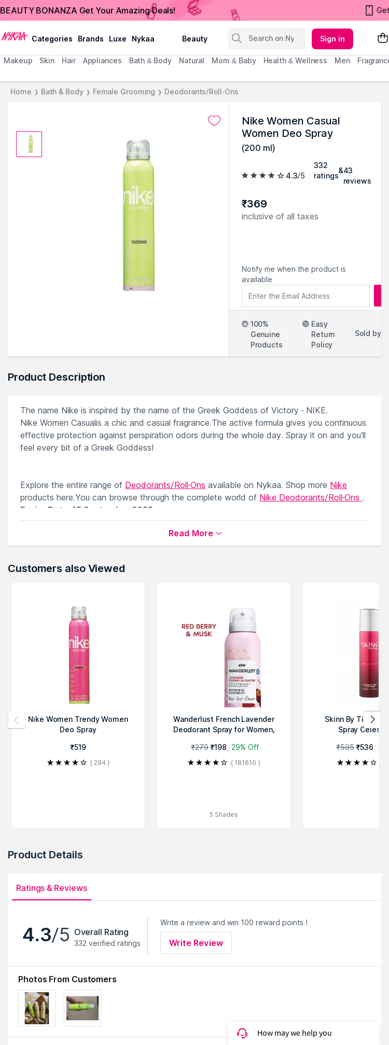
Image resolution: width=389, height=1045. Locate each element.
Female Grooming (124, 91)
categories (52, 38)
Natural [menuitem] (191, 60)
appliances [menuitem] (102, 60)
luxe (118, 38)
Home (21, 91)
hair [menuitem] (69, 60)
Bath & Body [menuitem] (150, 60)
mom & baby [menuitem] (234, 60)
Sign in (332, 38)
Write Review (196, 943)
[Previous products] (16, 720)
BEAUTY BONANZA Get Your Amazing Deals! (87, 10)
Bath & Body (62, 91)
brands (91, 38)
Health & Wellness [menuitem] (295, 60)
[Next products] (372, 720)
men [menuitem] (342, 60)
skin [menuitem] (46, 60)
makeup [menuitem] (18, 60)
